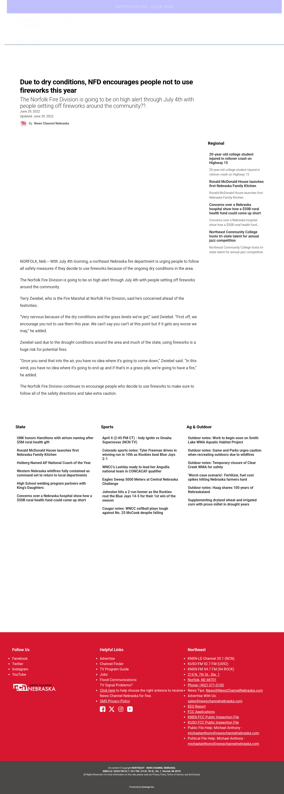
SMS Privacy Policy (115, 701)
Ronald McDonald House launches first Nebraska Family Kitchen (236, 184)
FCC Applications (201, 712)
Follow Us (21, 649)
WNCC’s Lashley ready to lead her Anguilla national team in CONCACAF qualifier (136, 469)
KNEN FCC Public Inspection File (213, 717)
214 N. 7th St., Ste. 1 (204, 674)
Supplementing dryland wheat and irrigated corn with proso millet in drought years (222, 502)
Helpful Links (112, 649)
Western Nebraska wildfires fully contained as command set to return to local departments (53, 473)
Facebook (20, 658)
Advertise (107, 658)
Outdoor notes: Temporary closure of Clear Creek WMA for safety (222, 465)
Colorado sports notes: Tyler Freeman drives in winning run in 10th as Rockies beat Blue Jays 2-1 (139, 454)
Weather (164, 38)
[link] (238, 164)
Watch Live (246, 38)
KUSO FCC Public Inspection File (213, 722)
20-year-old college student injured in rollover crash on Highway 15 (231, 158)
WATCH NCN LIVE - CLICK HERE (142, 6)
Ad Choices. (195, 774)
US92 (226, 38)
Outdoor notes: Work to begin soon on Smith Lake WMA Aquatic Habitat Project (223, 440)
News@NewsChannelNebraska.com (234, 690)
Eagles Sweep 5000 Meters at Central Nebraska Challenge (140, 482)
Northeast (197, 649)
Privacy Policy (159, 774)
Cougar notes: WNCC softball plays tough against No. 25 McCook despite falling (135, 511)
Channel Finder (111, 664)
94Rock (210, 38)
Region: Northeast (32, 40)
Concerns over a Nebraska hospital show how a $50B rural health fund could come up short (235, 209)
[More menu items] (263, 38)
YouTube (19, 674)
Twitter (17, 664)
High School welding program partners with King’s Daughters (51, 486)
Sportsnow (187, 38)
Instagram (20, 669)
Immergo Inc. (147, 787)
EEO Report (197, 706)
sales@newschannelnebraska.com (215, 701)
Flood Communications (118, 680)
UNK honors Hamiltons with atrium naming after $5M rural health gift (55, 440)
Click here (107, 690)
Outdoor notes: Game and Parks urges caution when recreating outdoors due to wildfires (224, 452)
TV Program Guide (114, 669)
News (145, 38)
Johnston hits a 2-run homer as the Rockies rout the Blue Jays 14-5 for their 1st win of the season (139, 496)
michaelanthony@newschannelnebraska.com (223, 733)
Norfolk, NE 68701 (202, 680)
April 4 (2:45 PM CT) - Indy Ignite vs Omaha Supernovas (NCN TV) (137, 440)
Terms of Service (175, 774)
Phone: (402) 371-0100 (206, 685)
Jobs (104, 674)
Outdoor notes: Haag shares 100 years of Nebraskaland (220, 490)
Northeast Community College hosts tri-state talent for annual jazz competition (234, 236)
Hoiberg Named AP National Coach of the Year (54, 463)
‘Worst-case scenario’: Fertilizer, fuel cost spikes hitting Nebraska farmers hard (221, 477)
